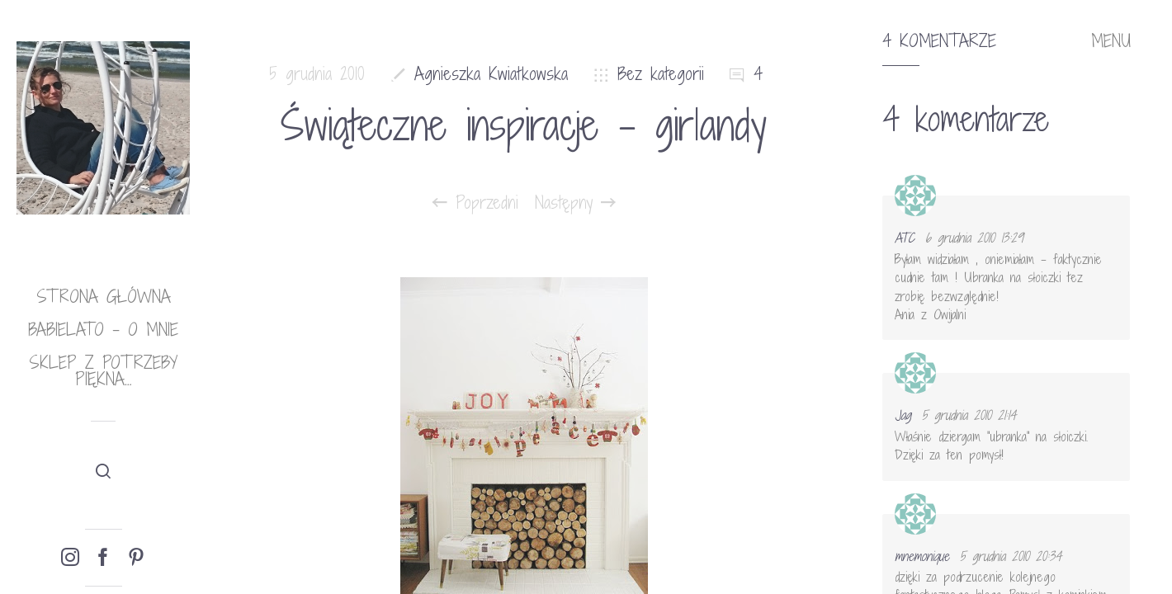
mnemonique (922, 556)
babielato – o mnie (103, 330)
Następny (575, 203)
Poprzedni (475, 203)
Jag (903, 415)
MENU (1111, 41)
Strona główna (103, 297)
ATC (904, 238)
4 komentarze (939, 41)
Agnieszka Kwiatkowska (491, 74)
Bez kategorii (660, 74)
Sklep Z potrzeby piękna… (103, 371)
